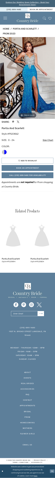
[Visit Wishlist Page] (50, 18)
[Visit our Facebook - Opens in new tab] (15, 304)
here (35, 476)
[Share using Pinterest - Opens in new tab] (13, 122)
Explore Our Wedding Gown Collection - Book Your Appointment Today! (27, 3)
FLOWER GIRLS (27, 433)
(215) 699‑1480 (27, 327)
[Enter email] (27, 313)
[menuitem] (14, 9)
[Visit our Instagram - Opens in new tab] (31, 304)
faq (27, 394)
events (27, 378)
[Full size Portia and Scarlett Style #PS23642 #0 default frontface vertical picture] (27, 78)
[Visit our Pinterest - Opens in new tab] (23, 304)
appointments (27, 405)
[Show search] (44, 18)
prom (27, 417)
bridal (27, 411)
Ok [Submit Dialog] (52, 471)
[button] (5, 18)
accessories (27, 389)
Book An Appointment (27, 168)
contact (27, 400)
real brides (27, 383)
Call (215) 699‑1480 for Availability (27, 175)
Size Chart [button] (48, 140)
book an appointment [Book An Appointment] (41, 9)
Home (6, 28)
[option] (27, 78)
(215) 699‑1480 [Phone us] (13, 9)
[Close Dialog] (2, 471)
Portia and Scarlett (25, 28)
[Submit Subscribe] (41, 313)
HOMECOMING (27, 422)
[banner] (27, 18)
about (27, 372)
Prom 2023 (9, 33)
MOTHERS (27, 428)
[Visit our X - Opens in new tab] (39, 304)
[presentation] (13, 236)
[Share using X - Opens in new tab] (18, 122)
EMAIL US (27, 444)
